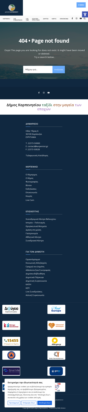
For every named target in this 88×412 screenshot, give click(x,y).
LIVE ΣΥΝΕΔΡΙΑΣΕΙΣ (17, 18)
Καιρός (29, 195)
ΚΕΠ (28, 287)
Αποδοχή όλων (45, 403)
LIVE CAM (27, 18)
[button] (85, 14)
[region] (30, 393)
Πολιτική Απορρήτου (56, 399)
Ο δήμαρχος (31, 174)
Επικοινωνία (31, 191)
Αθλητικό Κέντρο (33, 236)
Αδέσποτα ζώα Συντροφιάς (38, 269)
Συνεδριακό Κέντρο (35, 240)
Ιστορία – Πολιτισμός (35, 222)
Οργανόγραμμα (33, 258)
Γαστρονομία (32, 232)
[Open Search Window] (84, 18)
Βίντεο (29, 184)
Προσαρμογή (14, 403)
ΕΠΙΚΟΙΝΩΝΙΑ (64, 18)
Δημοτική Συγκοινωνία (36, 280)
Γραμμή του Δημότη (35, 266)
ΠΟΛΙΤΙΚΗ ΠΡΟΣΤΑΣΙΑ (36, 18)
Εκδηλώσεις (31, 188)
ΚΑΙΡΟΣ (54, 18)
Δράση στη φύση (33, 229)
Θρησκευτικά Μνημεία (36, 225)
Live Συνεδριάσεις (34, 291)
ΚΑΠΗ (28, 283)
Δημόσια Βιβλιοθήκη (35, 273)
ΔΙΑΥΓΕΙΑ (45, 18)
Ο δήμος (29, 177)
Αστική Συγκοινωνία (35, 294)
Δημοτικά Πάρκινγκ (35, 276)
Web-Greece (61, 407)
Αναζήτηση (58, 69)
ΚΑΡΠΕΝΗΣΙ (6, 18)
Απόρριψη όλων (29, 403)
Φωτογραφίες (32, 181)
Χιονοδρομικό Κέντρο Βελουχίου (41, 218)
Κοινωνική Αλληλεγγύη (36, 262)
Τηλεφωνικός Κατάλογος (37, 154)
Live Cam (30, 199)
